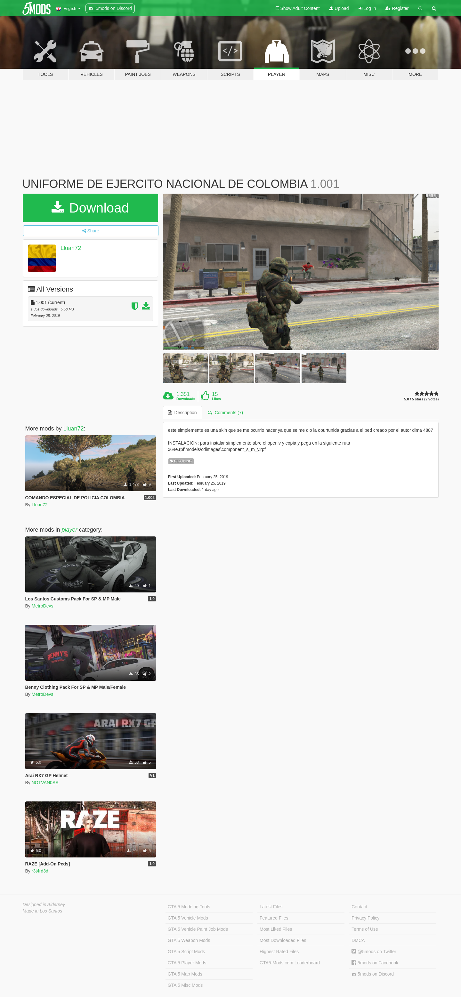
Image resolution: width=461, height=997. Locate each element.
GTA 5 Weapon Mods (189, 940)
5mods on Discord (373, 974)
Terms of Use (365, 929)
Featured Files (274, 918)
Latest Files (271, 906)
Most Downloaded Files (283, 940)
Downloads (185, 399)
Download (90, 207)
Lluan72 (71, 248)
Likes (216, 399)
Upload (339, 8)
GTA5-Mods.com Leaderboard (290, 962)
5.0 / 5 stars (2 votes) (421, 399)
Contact (359, 906)
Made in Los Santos (42, 910)
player (69, 530)
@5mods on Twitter (374, 951)
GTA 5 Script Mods (186, 951)
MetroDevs (42, 605)
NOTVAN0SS (45, 782)
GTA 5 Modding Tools (189, 906)
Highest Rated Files (279, 951)
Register (396, 8)
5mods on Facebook (375, 963)
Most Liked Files (276, 929)
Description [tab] (182, 412)
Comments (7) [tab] (225, 412)
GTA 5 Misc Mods (185, 985)
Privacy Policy (365, 918)
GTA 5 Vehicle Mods (188, 918)
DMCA (358, 940)
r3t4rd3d (40, 870)
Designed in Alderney (44, 904)
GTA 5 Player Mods (187, 962)
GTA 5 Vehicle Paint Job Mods (198, 929)
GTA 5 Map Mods (185, 974)
